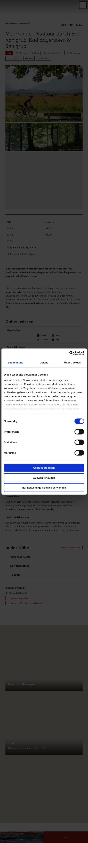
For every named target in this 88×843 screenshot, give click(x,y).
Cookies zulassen (44, 467)
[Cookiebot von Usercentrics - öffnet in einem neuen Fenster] (69, 353)
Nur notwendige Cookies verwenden (44, 487)
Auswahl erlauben (44, 477)
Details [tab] (44, 362)
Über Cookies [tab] (72, 362)
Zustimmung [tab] (15, 362)
